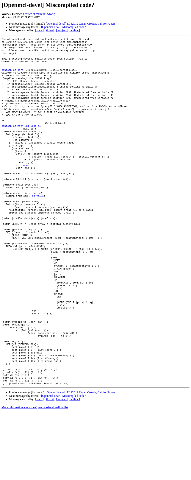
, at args (22, 190)
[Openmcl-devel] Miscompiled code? (63, 27)
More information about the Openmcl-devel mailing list (34, 476)
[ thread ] (49, 30)
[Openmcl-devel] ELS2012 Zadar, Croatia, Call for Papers (80, 23)
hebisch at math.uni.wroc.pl (39, 13)
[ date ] (39, 30)
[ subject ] (62, 30)
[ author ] (74, 30)
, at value (36, 227)
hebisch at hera (12, 76)
